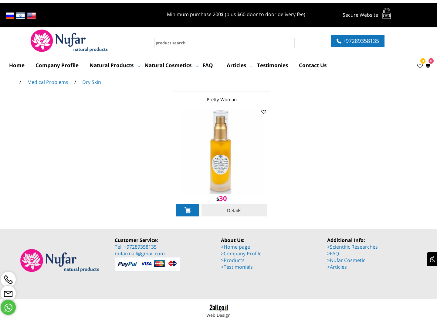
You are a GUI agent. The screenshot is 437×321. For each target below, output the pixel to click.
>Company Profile (241, 253)
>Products (233, 260)
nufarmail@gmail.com (140, 253)
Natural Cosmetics (171, 65)
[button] (187, 210)
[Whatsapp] (8, 307)
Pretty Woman (222, 99)
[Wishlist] (418, 65)
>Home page (235, 246)
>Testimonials (237, 267)
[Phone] (8, 279)
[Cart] (427, 65)
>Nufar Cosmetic (346, 260)
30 (223, 198)
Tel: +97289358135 (136, 246)
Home (17, 65)
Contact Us (313, 65)
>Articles (337, 267)
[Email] (8, 293)
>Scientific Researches (352, 246)
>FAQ (333, 253)
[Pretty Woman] (221, 191)
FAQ (207, 65)
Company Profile (57, 65)
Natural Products (115, 65)
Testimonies (272, 65)
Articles (240, 65)
